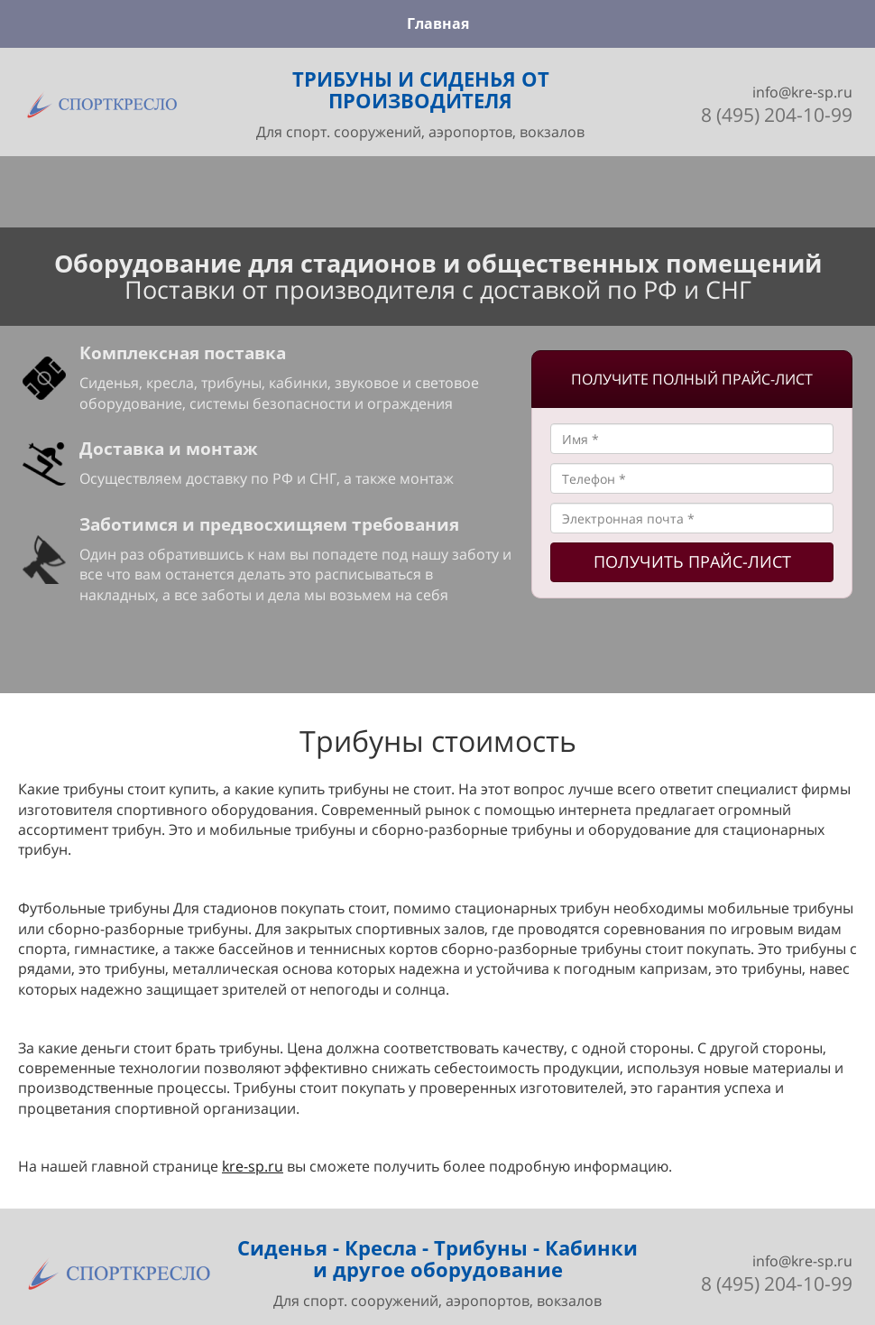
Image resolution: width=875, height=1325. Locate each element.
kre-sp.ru (252, 1166)
